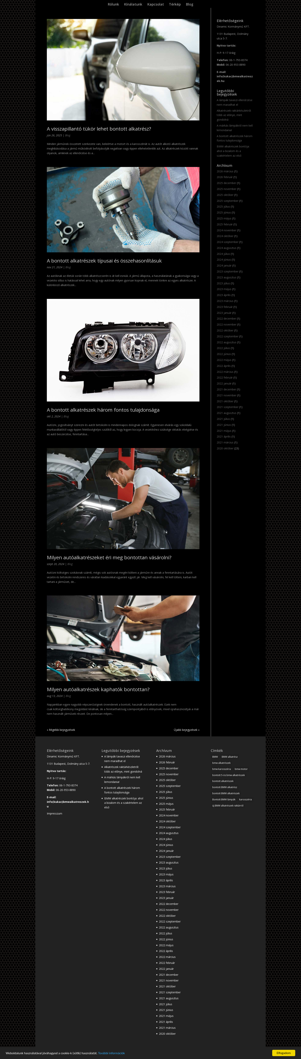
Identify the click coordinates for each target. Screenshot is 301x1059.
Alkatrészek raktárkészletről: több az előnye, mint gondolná (234, 115)
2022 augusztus (226, 342)
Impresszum (54, 813)
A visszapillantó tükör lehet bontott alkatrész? (99, 128)
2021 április (224, 436)
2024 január (224, 265)
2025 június (224, 212)
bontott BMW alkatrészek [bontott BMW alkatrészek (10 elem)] (226, 793)
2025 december (226, 183)
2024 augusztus (226, 248)
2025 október (225, 195)
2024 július (223, 254)
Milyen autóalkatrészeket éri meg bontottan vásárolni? (109, 557)
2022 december (226, 318)
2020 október (225, 448)
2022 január (224, 383)
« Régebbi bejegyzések (61, 730)
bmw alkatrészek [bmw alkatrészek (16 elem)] (221, 763)
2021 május (224, 431)
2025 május (224, 218)
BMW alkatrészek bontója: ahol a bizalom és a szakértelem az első (233, 151)
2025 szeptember (227, 201)
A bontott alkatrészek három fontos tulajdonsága (103, 409)
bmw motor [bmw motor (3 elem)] (241, 769)
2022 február (225, 377)
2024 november (226, 230)
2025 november (226, 189)
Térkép (175, 5)
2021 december (226, 389)
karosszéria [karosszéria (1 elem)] (245, 799)
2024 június (224, 259)
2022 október (225, 330)
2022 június (224, 354)
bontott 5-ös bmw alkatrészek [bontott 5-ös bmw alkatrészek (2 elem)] (228, 775)
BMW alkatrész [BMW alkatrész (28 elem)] (230, 756)
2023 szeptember (227, 271)
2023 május (224, 289)
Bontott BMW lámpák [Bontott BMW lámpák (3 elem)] (223, 799)
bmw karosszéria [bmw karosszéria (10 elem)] (221, 769)
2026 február (225, 177)
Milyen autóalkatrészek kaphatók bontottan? (98, 689)
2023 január (224, 313)
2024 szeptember (227, 242)
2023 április (224, 295)
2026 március (225, 171)
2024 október (225, 236)
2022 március (225, 372)
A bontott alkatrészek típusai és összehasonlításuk (104, 260)
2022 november (226, 324)
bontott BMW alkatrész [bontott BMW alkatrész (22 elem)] (224, 787)
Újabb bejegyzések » (186, 730)
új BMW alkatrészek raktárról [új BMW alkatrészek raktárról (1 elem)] (227, 805)
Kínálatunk (133, 5)
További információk (111, 1053)
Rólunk (113, 5)
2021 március (225, 442)
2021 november (226, 395)
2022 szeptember (227, 336)
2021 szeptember (227, 407)
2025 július (223, 206)
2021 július (223, 419)
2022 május (224, 360)
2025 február (225, 224)
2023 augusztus (226, 277)
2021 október (225, 401)
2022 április (224, 366)
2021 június (224, 425)
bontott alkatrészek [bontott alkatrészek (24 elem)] (222, 781)
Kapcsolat (155, 5)
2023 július (223, 283)
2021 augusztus (226, 413)
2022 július (223, 348)
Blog (189, 5)
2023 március (225, 301)
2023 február (225, 307)
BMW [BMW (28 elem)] (215, 756)
